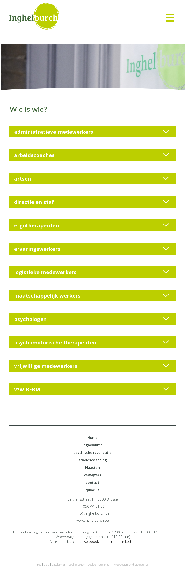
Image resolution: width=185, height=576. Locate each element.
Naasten (92, 467)
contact (92, 482)
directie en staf (91, 201)
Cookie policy (76, 565)
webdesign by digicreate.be (131, 565)
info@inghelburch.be (93, 513)
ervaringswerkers (91, 248)
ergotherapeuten (91, 225)
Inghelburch (92, 445)
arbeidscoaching (92, 460)
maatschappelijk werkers (91, 295)
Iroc (39, 565)
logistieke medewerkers (91, 272)
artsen (91, 178)
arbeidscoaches (91, 155)
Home (92, 437)
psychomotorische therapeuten (91, 342)
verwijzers (92, 475)
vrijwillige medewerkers (91, 365)
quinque (92, 489)
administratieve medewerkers (91, 131)
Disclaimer (58, 565)
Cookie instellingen (99, 565)
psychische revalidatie (92, 452)
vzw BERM (91, 389)
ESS (46, 565)
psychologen (91, 318)
